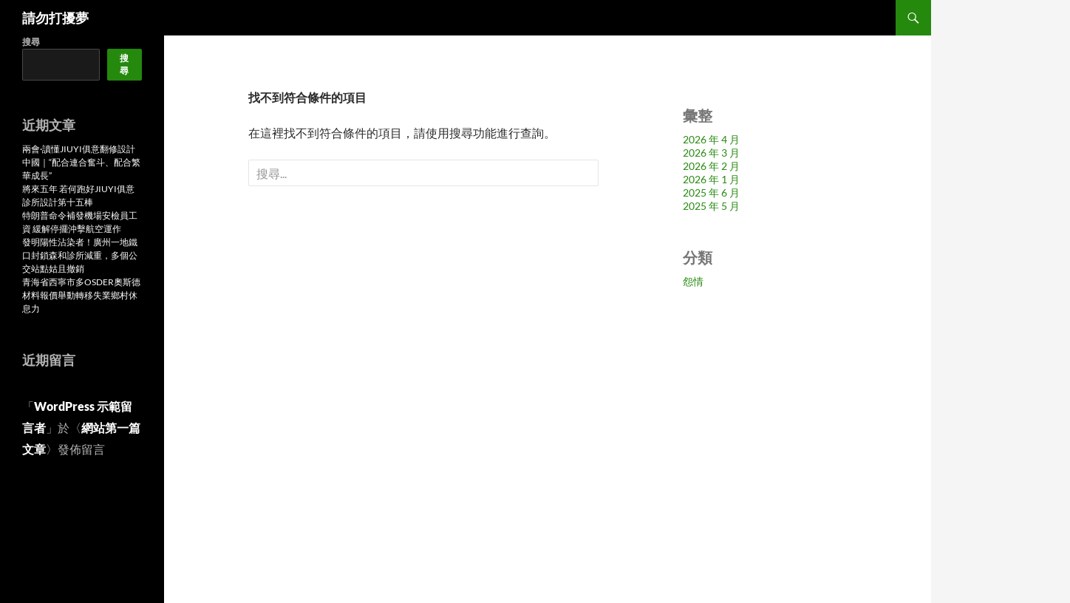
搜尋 (31, 41)
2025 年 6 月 (711, 192)
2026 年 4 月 (711, 139)
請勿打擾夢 (55, 18)
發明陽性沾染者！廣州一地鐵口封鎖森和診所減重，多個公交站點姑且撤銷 (79, 255)
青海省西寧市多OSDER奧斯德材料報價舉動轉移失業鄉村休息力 (81, 295)
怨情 (693, 281)
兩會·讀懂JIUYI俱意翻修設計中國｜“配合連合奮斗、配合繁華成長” (81, 162)
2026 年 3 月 (711, 152)
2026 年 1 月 (711, 179)
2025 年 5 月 (711, 206)
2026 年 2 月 (711, 166)
